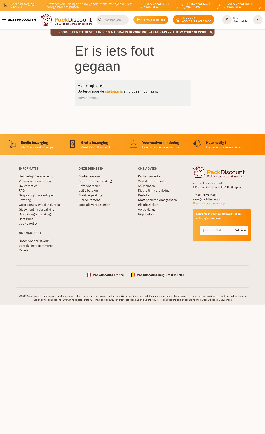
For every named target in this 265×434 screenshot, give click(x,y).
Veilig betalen (88, 190)
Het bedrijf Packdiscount (36, 176)
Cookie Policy (28, 223)
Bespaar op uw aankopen (37, 195)
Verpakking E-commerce (36, 245)
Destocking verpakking (35, 214)
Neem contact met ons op (209, 203)
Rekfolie (143, 195)
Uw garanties (28, 186)
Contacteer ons (89, 176)
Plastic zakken (148, 205)
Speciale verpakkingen (94, 205)
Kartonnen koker (150, 176)
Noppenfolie (146, 214)
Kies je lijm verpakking (153, 190)
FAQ (22, 190)
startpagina (114, 91)
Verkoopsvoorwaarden (35, 181)
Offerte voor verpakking (95, 181)
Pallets (24, 250)
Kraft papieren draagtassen (157, 200)
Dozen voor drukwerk (34, 241)
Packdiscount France (108, 275)
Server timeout (88, 98)
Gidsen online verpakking (36, 209)
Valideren (241, 230)
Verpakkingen (147, 209)
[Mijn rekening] (235, 19)
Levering (25, 200)
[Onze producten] (19, 19)
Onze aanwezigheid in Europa (39, 205)
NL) (181, 275)
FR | (175, 275)
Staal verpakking (90, 195)
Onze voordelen (90, 186)
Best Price (26, 219)
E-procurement (89, 200)
